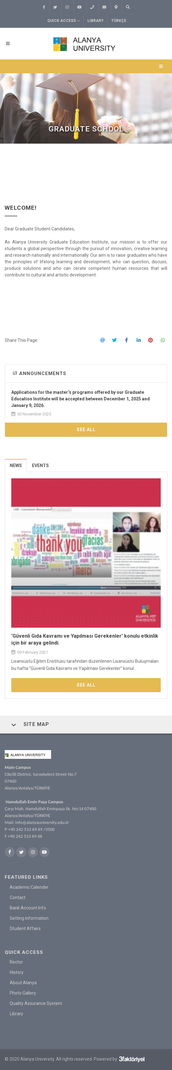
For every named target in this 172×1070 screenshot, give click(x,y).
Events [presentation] (40, 465)
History (16, 972)
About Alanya (23, 982)
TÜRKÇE (118, 20)
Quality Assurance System (36, 1003)
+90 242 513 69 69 (25, 829)
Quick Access (63, 21)
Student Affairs (25, 928)
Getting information (29, 918)
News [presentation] (16, 465)
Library (95, 20)
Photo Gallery (23, 992)
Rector (16, 962)
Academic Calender (29, 887)
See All (86, 429)
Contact (17, 897)
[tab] (16, 465)
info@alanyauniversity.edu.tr (42, 822)
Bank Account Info (28, 907)
